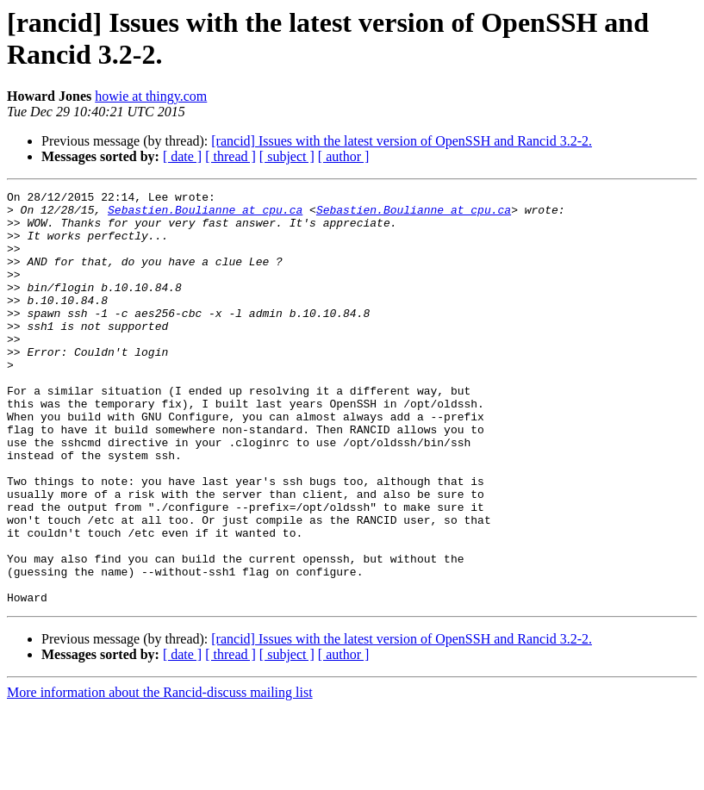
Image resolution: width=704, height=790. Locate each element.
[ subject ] (287, 156)
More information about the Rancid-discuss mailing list (160, 775)
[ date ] (182, 156)
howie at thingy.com (151, 96)
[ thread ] (230, 156)
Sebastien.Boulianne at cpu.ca (205, 214)
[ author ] (344, 156)
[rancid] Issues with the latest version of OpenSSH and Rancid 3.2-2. (401, 141)
